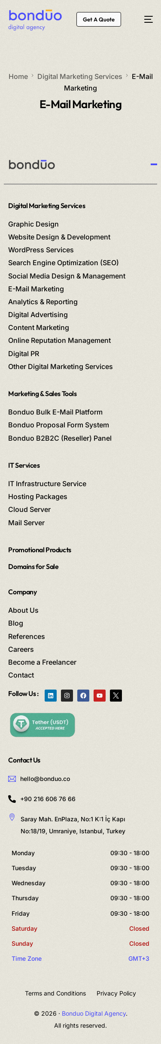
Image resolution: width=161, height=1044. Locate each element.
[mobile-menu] (144, 19)
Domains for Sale (33, 566)
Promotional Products (39, 549)
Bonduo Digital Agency (94, 1013)
